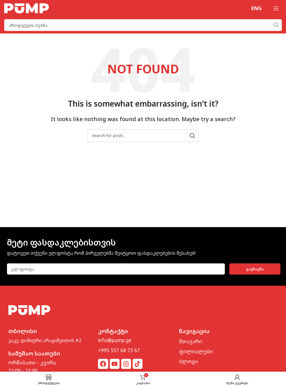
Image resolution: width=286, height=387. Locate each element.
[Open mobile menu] (276, 8)
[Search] (143, 25)
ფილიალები (196, 351)
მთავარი (190, 341)
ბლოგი (188, 361)
